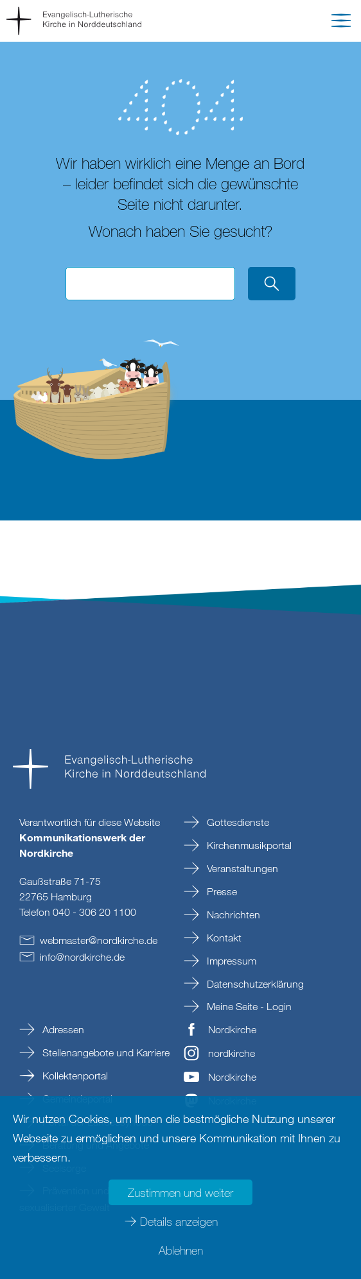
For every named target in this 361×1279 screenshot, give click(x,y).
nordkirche (231, 1053)
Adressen (62, 1029)
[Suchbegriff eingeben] (150, 283)
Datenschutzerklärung (254, 984)
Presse (220, 891)
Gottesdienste (236, 822)
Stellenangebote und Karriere (105, 1052)
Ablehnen (181, 1250)
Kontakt (223, 937)
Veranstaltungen (241, 868)
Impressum (230, 960)
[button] (341, 23)
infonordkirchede (82, 957)
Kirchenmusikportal (248, 845)
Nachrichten (232, 914)
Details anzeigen (179, 1221)
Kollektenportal (74, 1075)
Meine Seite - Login (248, 1006)
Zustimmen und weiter (180, 1192)
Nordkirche (232, 1029)
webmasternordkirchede (98, 940)
